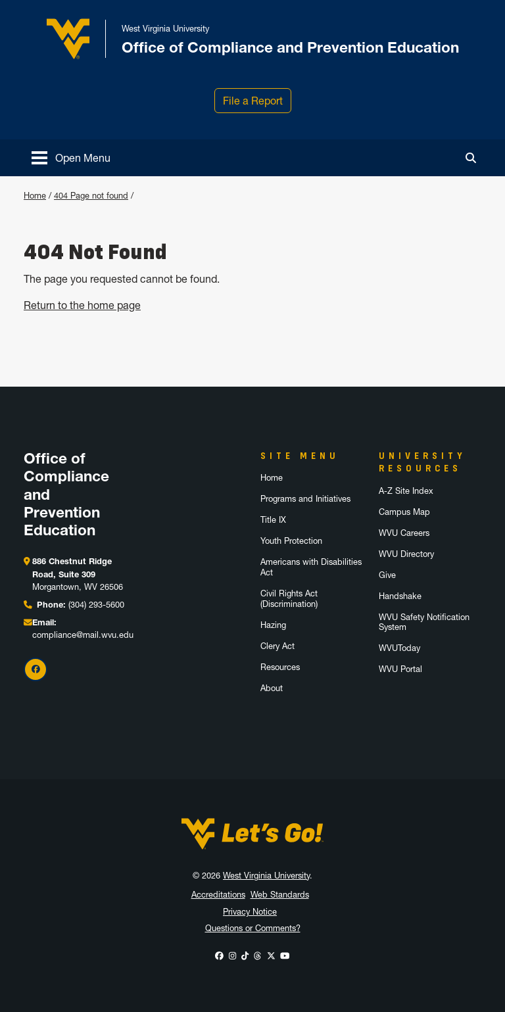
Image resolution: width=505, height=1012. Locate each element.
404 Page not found (91, 196)
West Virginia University (266, 875)
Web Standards (280, 895)
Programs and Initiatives (305, 499)
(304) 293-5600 (96, 605)
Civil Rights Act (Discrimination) (289, 599)
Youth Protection (291, 541)
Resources (280, 667)
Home (35, 196)
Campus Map (404, 512)
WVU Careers (404, 533)
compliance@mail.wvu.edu (82, 635)
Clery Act (277, 646)
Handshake (400, 596)
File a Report (253, 100)
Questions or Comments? (253, 928)
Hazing (273, 625)
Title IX (273, 520)
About (271, 688)
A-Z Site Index (406, 491)
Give (387, 575)
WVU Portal (400, 669)
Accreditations (218, 895)
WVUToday (399, 648)
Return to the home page (82, 305)
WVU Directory (406, 554)
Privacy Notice (250, 912)
